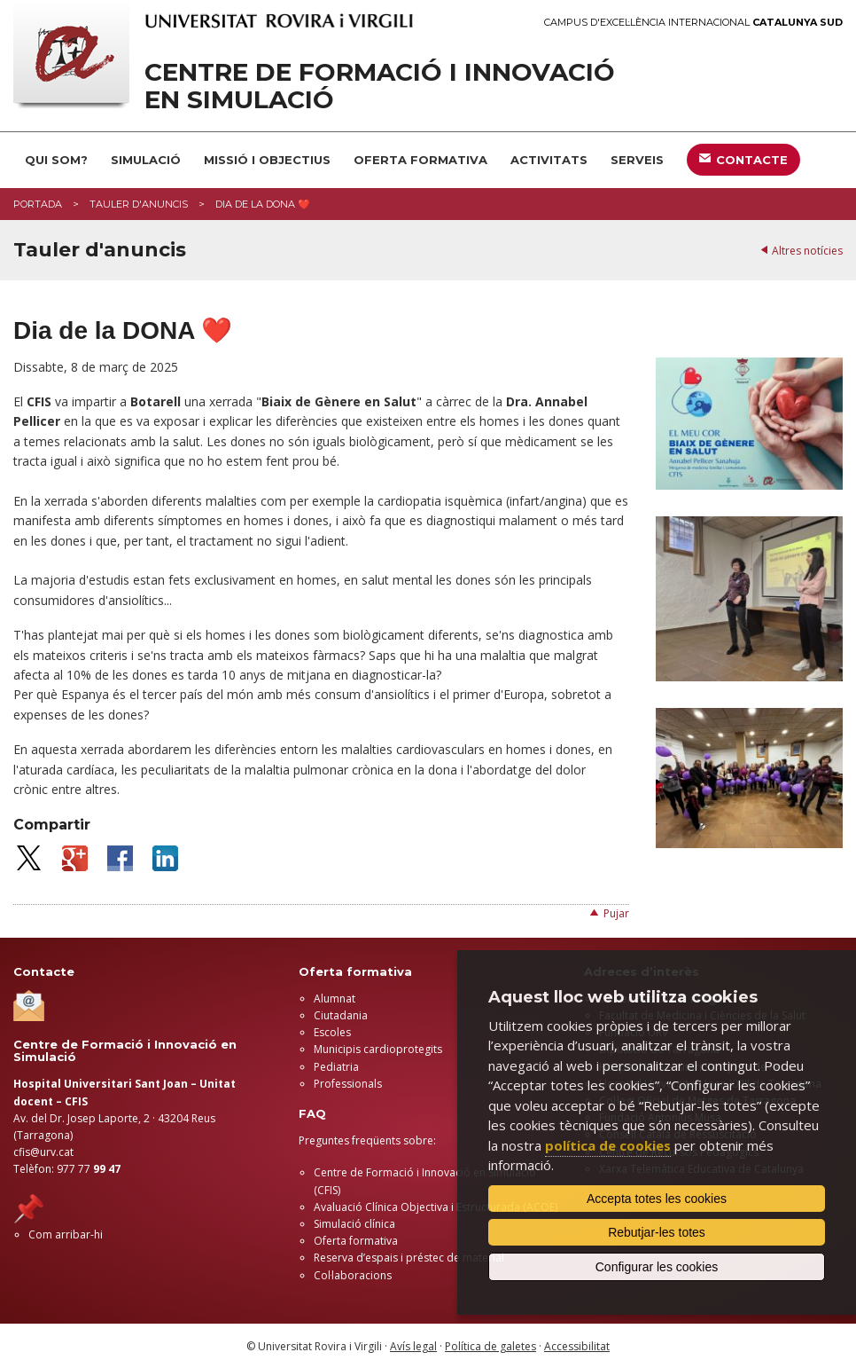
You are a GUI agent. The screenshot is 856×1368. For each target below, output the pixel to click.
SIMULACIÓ (146, 160)
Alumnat (334, 998)
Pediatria (336, 1066)
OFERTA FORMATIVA (420, 160)
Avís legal (413, 1346)
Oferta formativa (356, 1240)
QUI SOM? (56, 160)
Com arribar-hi (65, 1234)
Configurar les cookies (657, 1267)
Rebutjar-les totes (656, 1232)
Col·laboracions (353, 1275)
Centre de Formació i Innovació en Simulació (379, 86)
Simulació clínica (354, 1223)
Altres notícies (807, 250)
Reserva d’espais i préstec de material (409, 1257)
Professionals (348, 1083)
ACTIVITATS (549, 160)
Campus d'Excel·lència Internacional (693, 23)
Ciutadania (341, 1015)
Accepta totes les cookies (657, 1198)
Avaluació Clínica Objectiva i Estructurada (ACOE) (435, 1207)
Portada (37, 204)
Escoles (332, 1032)
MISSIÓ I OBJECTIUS (267, 160)
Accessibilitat (577, 1346)
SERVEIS (637, 160)
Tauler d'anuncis (138, 204)
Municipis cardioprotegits (378, 1049)
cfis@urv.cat (43, 1152)
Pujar (616, 913)
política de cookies (608, 1145)
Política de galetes (490, 1346)
